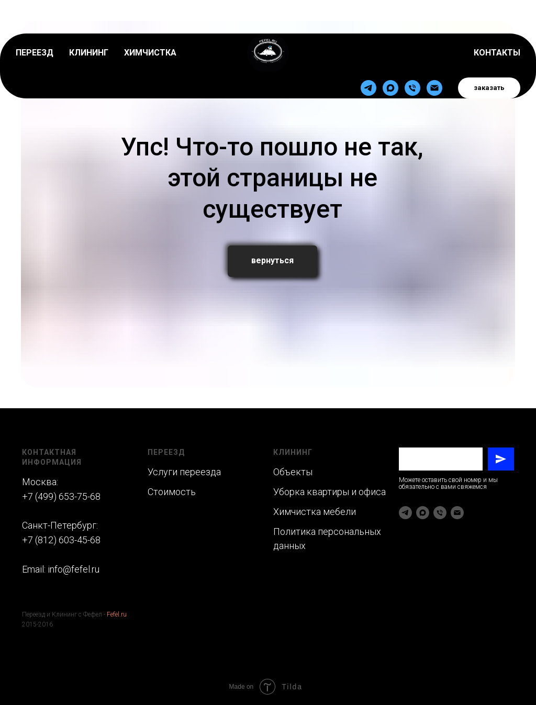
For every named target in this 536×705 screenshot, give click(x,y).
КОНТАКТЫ (497, 24)
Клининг (292, 452)
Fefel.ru (117, 614)
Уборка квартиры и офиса (329, 491)
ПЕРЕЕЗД (34, 24)
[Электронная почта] (434, 60)
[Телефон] (412, 60)
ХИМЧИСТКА (150, 24)
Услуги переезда (184, 471)
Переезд (166, 452)
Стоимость (172, 491)
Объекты (294, 471)
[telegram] (368, 60)
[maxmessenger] (390, 60)
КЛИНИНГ (88, 24)
